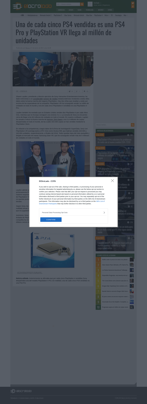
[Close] (113, 181)
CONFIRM (51, 220)
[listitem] (73, 212)
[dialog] (73, 202)
